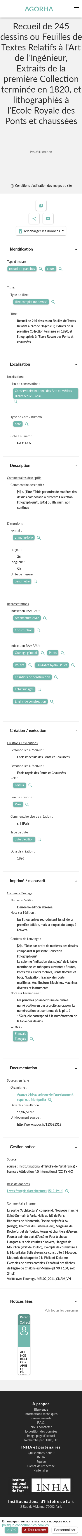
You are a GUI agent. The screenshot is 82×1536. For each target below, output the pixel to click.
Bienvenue (41, 1409)
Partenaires (41, 1470)
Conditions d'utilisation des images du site (41, 185)
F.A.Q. (41, 1423)
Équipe (41, 1462)
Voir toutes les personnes (62, 1310)
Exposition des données (41, 1431)
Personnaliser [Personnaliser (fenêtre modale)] (64, 1530)
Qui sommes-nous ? (41, 1453)
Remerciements (41, 1418)
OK (11, 1530)
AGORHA (39, 9)
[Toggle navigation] (77, 9)
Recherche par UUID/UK (41, 1440)
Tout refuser (35, 1530)
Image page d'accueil (41, 1436)
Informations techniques (41, 1414)
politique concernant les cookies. (26, 1525)
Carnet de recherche (41, 1466)
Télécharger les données (39, 231)
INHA (41, 1457)
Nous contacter (41, 1427)
